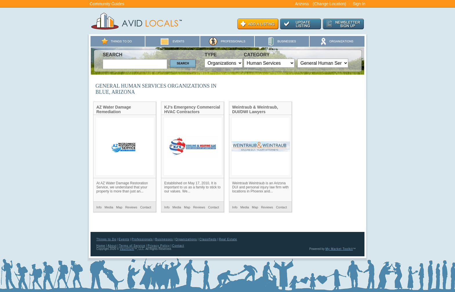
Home (100, 245)
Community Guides (107, 3)
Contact (145, 207)
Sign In (359, 3)
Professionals (142, 239)
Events (124, 239)
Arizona (301, 3)
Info (99, 207)
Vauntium (127, 248)
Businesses (164, 239)
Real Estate (228, 239)
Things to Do (106, 239)
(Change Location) (329, 3)
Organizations (186, 239)
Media (108, 207)
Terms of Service (132, 245)
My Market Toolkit (339, 248)
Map (119, 207)
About (112, 245)
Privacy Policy (159, 245)
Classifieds (207, 239)
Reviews (131, 207)
